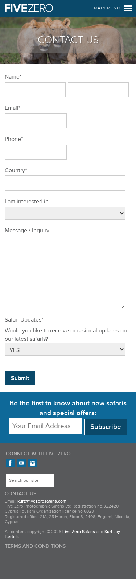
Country (16, 170)
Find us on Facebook (10, 477)
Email (12, 108)
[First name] (35, 89)
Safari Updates (24, 334)
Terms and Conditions (35, 561)
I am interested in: (27, 201)
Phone (14, 139)
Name (13, 76)
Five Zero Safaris (29, 8)
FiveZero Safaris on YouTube (21, 477)
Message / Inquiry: (28, 230)
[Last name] (98, 89)
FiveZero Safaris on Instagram (32, 477)
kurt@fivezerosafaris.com (41, 515)
